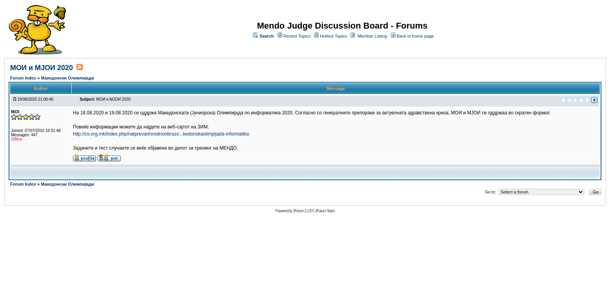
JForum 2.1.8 (302, 211)
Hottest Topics (333, 36)
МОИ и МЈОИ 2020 (41, 68)
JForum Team (325, 211)
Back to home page (415, 36)
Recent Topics (296, 36)
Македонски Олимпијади (67, 78)
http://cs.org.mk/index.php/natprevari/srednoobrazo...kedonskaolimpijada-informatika (161, 134)
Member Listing (372, 36)
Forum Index (23, 78)
